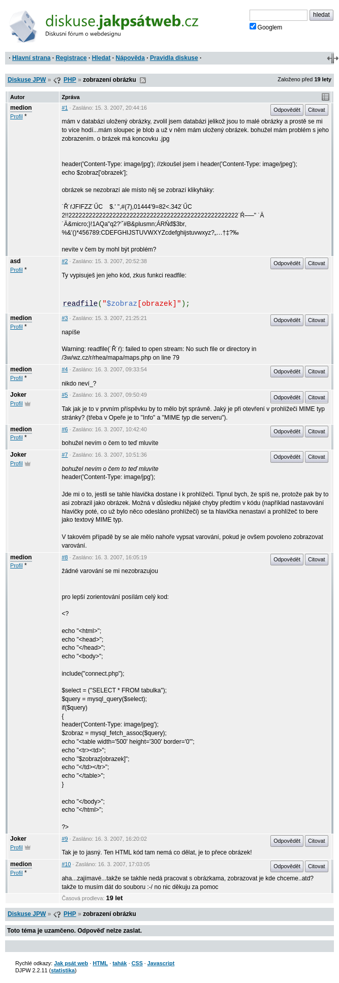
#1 (64, 108)
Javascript (160, 963)
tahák (119, 963)
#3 (64, 318)
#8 (64, 557)
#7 (64, 455)
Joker (18, 394)
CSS (137, 963)
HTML (100, 963)
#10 (66, 864)
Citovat (316, 110)
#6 (64, 429)
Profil (16, 116)
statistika (63, 970)
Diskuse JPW (27, 79)
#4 (64, 369)
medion (21, 107)
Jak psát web (71, 963)
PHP (70, 79)
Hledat (101, 57)
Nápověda (130, 57)
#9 (64, 839)
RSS (143, 80)
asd (15, 261)
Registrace (70, 57)
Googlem (266, 27)
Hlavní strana (31, 57)
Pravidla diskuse (174, 57)
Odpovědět (286, 110)
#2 (64, 261)
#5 (64, 395)
